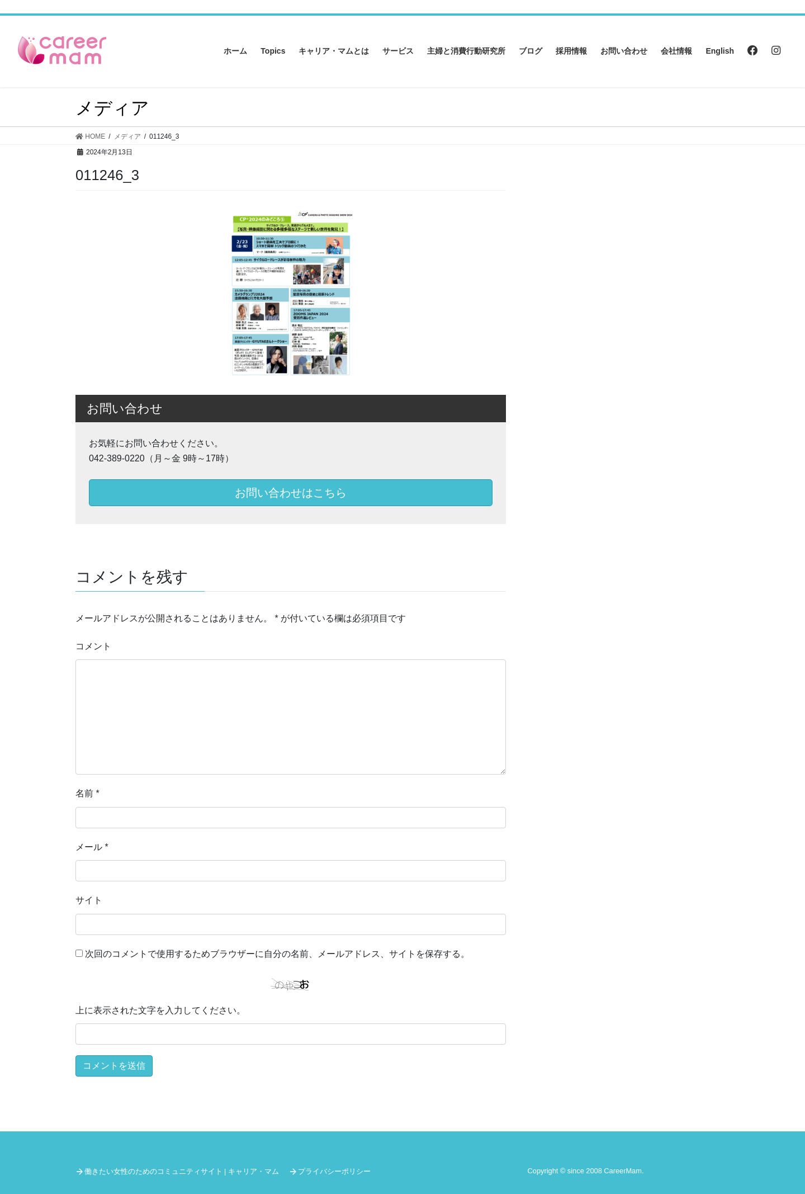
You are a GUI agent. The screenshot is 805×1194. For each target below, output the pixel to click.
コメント (93, 646)
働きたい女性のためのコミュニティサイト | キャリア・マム (181, 1171)
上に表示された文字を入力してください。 (160, 1010)
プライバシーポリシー (334, 1171)
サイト (88, 900)
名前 (87, 793)
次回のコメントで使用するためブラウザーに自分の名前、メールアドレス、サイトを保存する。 (277, 954)
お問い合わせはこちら (291, 493)
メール (91, 847)
